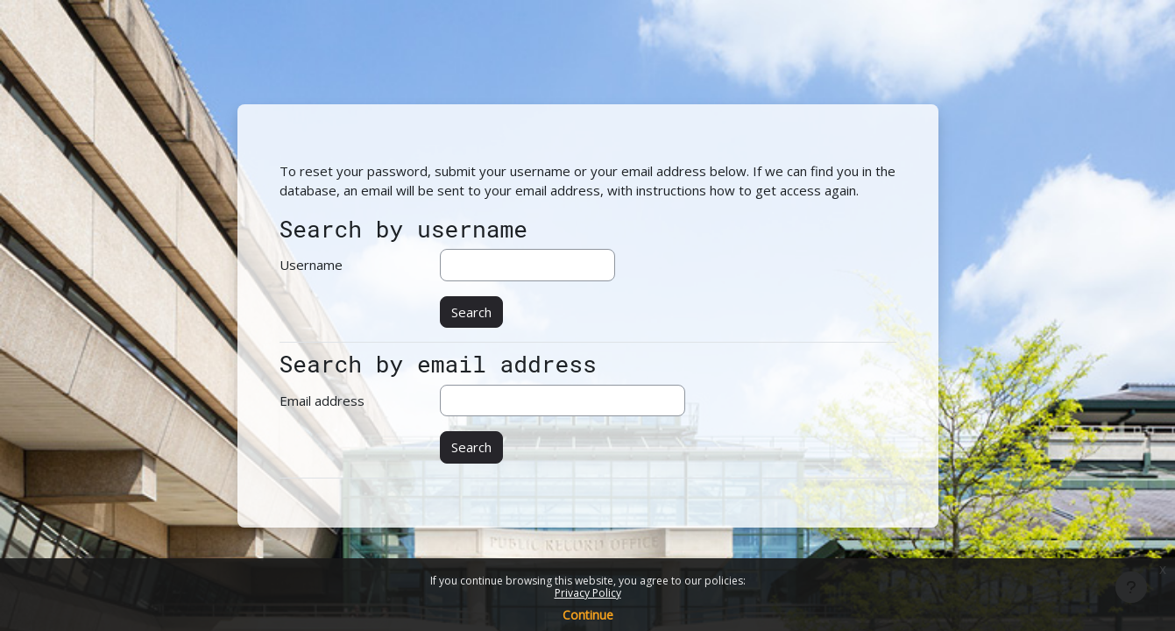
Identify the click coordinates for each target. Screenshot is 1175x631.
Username (311, 264)
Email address (322, 400)
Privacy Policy (588, 592)
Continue (588, 614)
